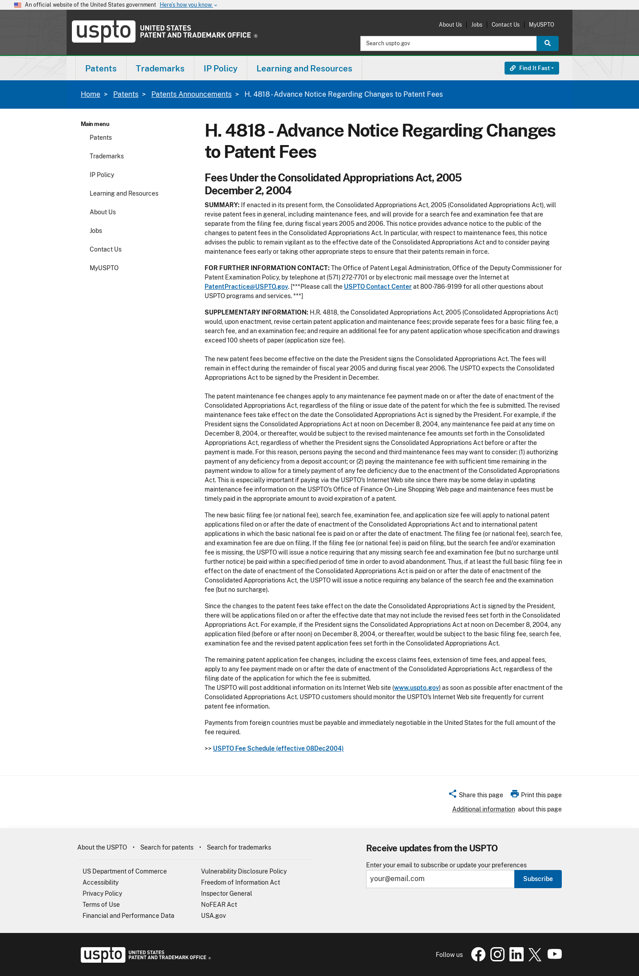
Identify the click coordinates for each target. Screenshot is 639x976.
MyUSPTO (541, 24)
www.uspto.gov (416, 687)
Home (90, 94)
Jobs (476, 24)
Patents (125, 94)
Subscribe (538, 878)
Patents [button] (101, 68)
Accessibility (100, 882)
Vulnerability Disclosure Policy (244, 871)
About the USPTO (102, 847)
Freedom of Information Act (240, 882)
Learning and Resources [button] (304, 68)
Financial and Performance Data (128, 915)
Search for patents (166, 847)
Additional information (483, 809)
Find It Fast (530, 68)
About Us (450, 24)
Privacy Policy (102, 893)
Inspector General (226, 893)
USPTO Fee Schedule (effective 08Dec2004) (278, 748)
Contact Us (506, 24)
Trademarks (107, 156)
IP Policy (102, 174)
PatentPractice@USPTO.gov (246, 286)
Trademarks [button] (160, 68)
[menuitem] (100, 68)
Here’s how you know (189, 5)
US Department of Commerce (125, 871)
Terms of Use (101, 904)
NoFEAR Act (219, 904)
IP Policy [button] (220, 68)
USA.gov (213, 915)
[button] (475, 796)
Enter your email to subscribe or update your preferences (446, 865)
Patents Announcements (191, 94)
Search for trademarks (239, 847)
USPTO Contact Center (378, 286)
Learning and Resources (124, 193)
